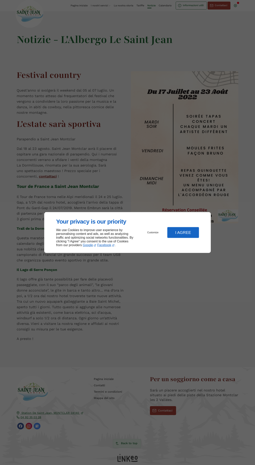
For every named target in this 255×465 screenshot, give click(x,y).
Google (88, 245)
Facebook (104, 245)
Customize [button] (153, 232)
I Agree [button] (183, 232)
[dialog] (127, 232)
